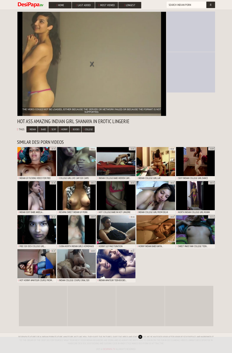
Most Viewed (107, 5)
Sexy (53, 129)
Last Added (83, 5)
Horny (64, 129)
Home (60, 5)
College (88, 129)
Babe (43, 129)
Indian (32, 129)
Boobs (75, 129)
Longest (130, 5)
